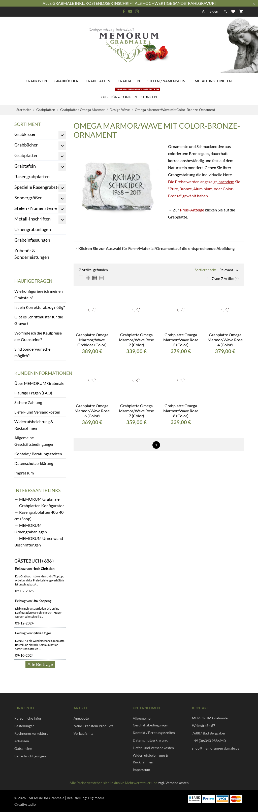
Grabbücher (66, 81)
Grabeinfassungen (32, 240)
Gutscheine (23, 748)
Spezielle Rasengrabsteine (40, 187)
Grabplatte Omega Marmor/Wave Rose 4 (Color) (225, 339)
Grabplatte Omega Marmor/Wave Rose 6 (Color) (92, 410)
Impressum (24, 472)
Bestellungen (24, 726)
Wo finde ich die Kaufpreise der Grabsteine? (38, 336)
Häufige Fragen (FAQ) (33, 392)
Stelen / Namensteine (167, 81)
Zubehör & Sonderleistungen (130, 94)
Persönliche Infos (28, 718)
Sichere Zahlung (28, 402)
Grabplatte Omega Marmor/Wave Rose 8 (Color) (180, 410)
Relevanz (226, 270)
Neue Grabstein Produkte (93, 726)
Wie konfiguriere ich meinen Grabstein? (38, 294)
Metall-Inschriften (213, 81)
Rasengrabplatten (32, 176)
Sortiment (27, 124)
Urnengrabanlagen (32, 229)
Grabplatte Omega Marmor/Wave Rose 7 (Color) (136, 410)
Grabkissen (36, 81)
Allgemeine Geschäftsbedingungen (34, 441)
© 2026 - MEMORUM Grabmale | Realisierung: (51, 798)
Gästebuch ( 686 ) (34, 561)
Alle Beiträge (40, 664)
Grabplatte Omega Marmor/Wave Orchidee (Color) (92, 339)
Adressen (21, 741)
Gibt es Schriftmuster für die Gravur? (38, 320)
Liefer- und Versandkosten (37, 412)
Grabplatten (98, 81)
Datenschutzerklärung (33, 463)
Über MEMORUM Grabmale (39, 383)
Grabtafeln (129, 81)
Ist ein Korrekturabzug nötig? (39, 307)
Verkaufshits (83, 733)
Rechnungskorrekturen (32, 733)
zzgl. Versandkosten (173, 783)
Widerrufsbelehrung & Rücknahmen (33, 424)
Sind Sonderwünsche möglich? (32, 352)
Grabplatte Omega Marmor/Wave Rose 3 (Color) (180, 339)
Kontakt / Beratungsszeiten (38, 453)
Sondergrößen (28, 197)
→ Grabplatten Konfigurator (39, 505)
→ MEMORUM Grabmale (36, 499)
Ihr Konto (24, 708)
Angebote (81, 718)
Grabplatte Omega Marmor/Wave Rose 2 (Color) (136, 339)
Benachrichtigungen (30, 756)
